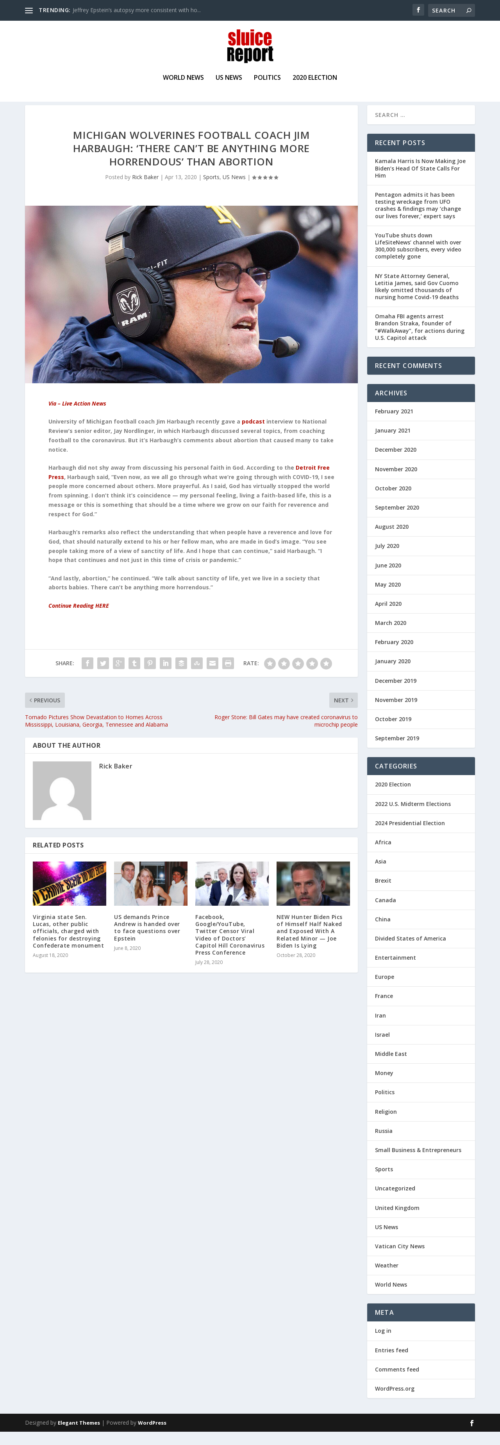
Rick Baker (145, 190)
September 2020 (397, 520)
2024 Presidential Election (410, 836)
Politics (267, 79)
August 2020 (392, 540)
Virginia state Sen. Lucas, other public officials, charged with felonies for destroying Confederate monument (68, 944)
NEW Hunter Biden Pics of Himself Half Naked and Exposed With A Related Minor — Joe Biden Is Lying (310, 944)
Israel (382, 1047)
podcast (253, 434)
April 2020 (388, 616)
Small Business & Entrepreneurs (418, 1163)
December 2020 (395, 463)
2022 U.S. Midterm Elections (413, 816)
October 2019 (393, 732)
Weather (386, 1278)
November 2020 (396, 482)
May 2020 (388, 597)
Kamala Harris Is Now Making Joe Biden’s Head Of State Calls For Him (420, 181)
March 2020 (390, 636)
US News (229, 79)
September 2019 (397, 751)
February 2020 (394, 655)
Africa (383, 855)
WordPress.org (394, 1402)
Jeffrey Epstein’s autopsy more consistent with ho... (137, 10)
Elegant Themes (79, 1436)
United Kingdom (397, 1220)
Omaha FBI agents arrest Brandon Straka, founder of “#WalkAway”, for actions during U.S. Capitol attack (419, 340)
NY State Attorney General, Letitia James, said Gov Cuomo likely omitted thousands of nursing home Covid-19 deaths (417, 299)
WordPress (152, 1436)
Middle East (391, 1067)
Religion (386, 1124)
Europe (384, 990)
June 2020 (388, 578)
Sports (211, 190)
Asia (380, 874)
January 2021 (393, 443)
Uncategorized (395, 1201)
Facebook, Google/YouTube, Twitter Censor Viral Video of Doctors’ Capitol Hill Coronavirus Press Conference (229, 947)
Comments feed (397, 1382)
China (383, 932)
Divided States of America (410, 951)
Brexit (383, 894)
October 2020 (393, 501)
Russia (384, 1143)
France (384, 1009)
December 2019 (395, 693)
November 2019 (396, 712)
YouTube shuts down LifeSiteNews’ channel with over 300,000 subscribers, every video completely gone (418, 258)
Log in (383, 1344)
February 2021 (394, 424)
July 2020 (387, 559)
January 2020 (393, 674)
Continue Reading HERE (78, 618)
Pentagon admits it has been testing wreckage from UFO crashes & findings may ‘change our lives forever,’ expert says (418, 218)
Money (384, 1086)
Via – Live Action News (77, 416)
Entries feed (391, 1363)
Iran (380, 1028)
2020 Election (315, 79)
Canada (385, 913)
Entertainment (395, 971)
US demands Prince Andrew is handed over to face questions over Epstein (147, 940)
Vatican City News (400, 1259)
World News (183, 79)
